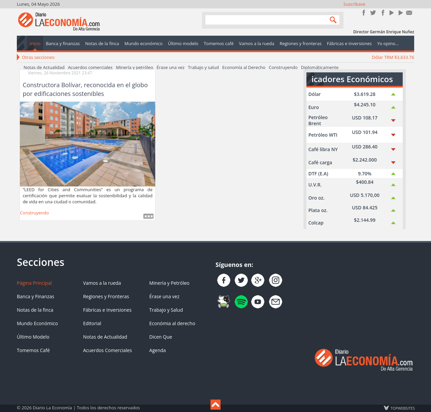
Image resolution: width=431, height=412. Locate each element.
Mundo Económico (37, 323)
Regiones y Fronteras (106, 296)
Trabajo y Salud (166, 310)
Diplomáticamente (320, 67)
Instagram (382, 12)
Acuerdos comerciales (90, 67)
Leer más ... (148, 216)
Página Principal (34, 283)
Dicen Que (160, 337)
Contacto (409, 12)
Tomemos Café (33, 350)
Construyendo (283, 67)
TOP (402, 408)
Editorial (92, 323)
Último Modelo (33, 337)
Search (331, 19)
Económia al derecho (172, 323)
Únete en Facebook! (364, 12)
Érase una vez (171, 67)
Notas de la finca (35, 310)
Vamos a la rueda (102, 283)
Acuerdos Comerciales (107, 350)
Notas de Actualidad (44, 67)
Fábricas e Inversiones (107, 310)
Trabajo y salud (203, 67)
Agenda (157, 350)
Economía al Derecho (243, 67)
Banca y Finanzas (35, 296)
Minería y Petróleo (169, 283)
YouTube (391, 12)
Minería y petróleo (134, 67)
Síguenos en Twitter (373, 12)
